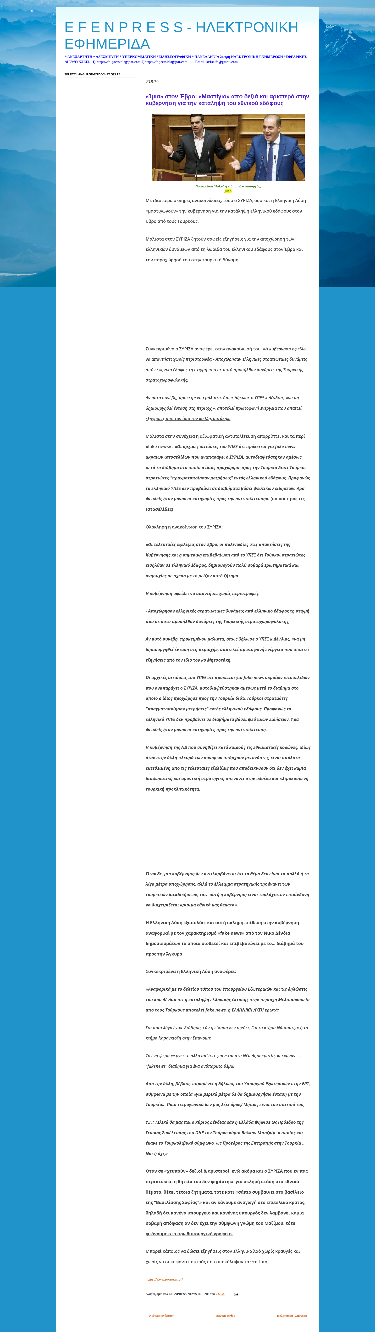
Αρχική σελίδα (225, 1315)
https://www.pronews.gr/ (164, 1279)
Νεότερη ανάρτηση (162, 1315)
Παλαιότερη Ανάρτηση (292, 1315)
